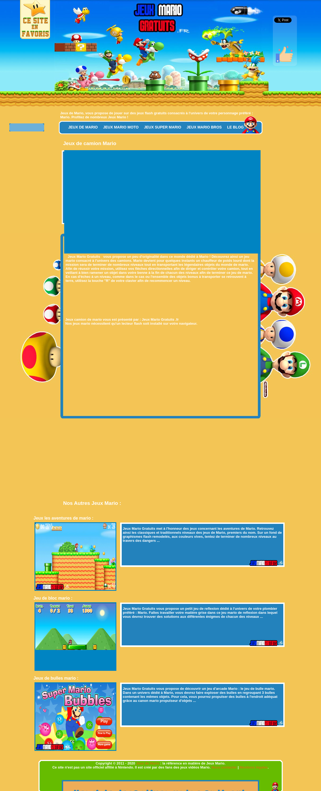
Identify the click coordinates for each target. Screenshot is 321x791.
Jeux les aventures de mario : (63, 518)
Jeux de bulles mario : (55, 678)
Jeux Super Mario (162, 127)
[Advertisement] (113, 201)
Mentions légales (254, 767)
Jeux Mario (117, 117)
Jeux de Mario (71, 113)
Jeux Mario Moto (121, 127)
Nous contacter (224, 767)
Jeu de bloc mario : (52, 598)
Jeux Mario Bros (203, 127)
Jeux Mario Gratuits (139, 529)
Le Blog (235, 127)
